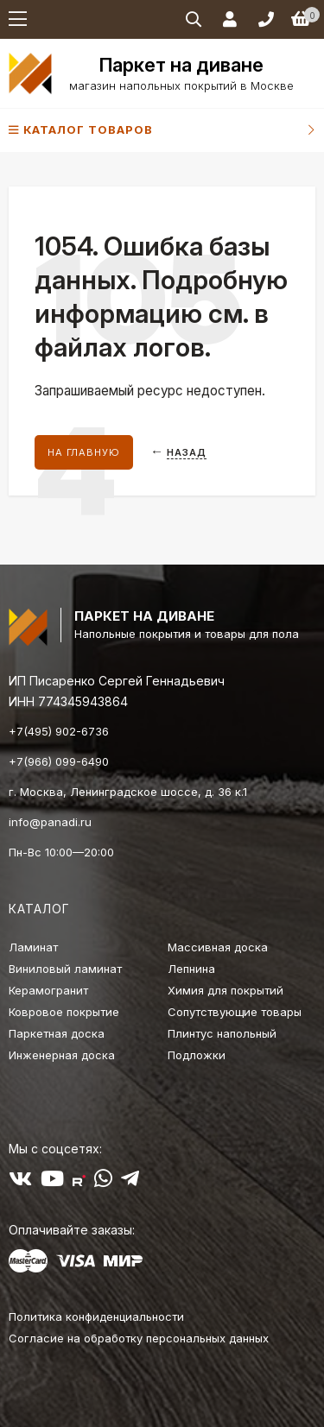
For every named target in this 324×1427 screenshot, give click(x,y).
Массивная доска (218, 947)
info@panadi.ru (50, 822)
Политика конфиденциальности (96, 1316)
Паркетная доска (57, 1033)
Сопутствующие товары (235, 1012)
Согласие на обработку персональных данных (139, 1338)
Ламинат (33, 947)
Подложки (197, 1055)
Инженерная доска (62, 1055)
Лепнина (191, 969)
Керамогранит (48, 990)
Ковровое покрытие (64, 1012)
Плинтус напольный (222, 1033)
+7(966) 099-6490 (59, 761)
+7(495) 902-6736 (59, 731)
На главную (84, 452)
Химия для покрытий (225, 990)
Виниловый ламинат (65, 969)
